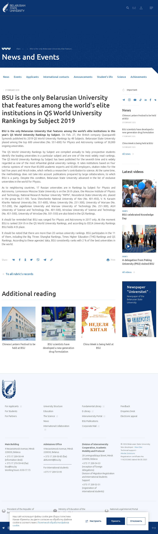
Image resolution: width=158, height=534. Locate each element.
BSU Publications (90, 421)
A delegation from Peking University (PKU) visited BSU (138, 262)
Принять (115, 521)
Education (48, 411)
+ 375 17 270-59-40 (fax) (16, 463)
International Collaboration (56, 428)
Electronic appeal (129, 416)
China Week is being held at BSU (98, 346)
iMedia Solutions (128, 453)
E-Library (87, 411)
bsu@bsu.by (11, 466)
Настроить (93, 521)
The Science (50, 416)
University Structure (53, 406)
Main (19, 49)
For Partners (11, 416)
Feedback (125, 406)
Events (18, 77)
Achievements (139, 77)
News (6, 77)
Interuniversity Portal (93, 416)
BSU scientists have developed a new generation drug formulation (58, 348)
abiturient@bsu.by (52, 460)
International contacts (56, 77)
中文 (154, 528)
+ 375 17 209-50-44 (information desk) (14, 458)
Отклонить (136, 521)
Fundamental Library (93, 406)
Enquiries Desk (128, 411)
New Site (138, 447)
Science (121, 77)
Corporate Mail (90, 426)
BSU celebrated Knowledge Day (138, 216)
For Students (11, 411)
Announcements (83, 77)
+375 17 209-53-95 (53, 472)
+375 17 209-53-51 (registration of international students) (93, 488)
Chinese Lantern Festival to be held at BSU (18, 346)
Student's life (105, 77)
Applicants (32, 77)
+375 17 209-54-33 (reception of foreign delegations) (92, 466)
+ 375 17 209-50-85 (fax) (55, 456)
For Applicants (13, 406)
